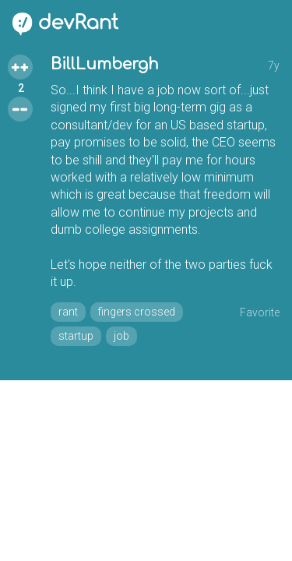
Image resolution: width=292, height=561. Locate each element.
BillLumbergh (105, 64)
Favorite (260, 312)
